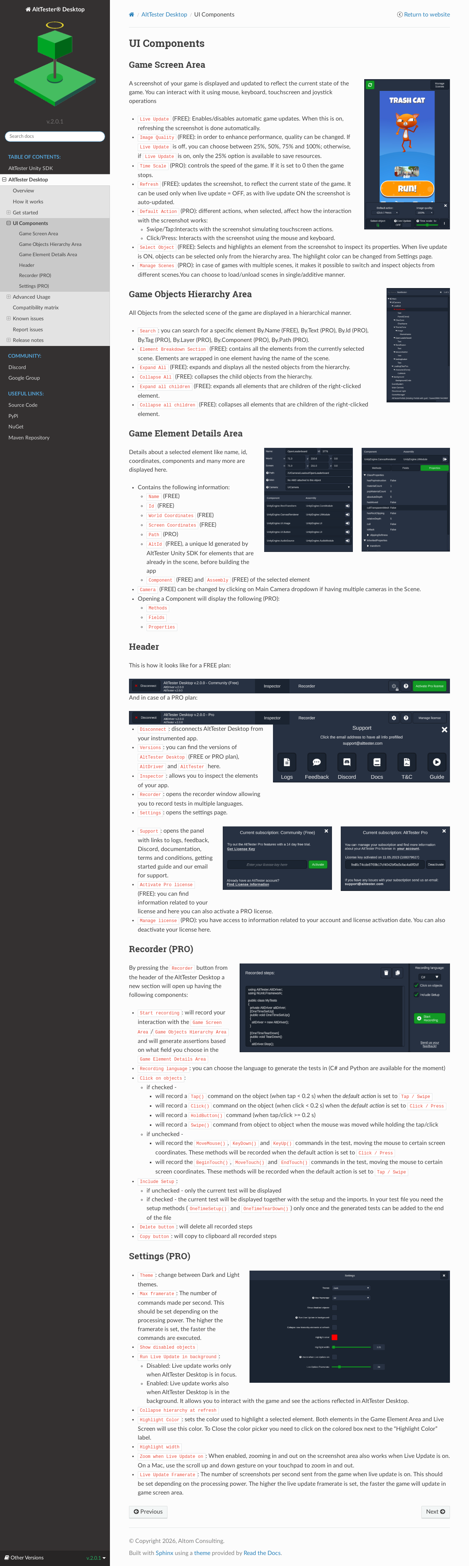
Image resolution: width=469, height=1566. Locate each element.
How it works (28, 201)
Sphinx (164, 1553)
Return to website (427, 15)
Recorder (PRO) (35, 275)
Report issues (28, 329)
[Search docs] (55, 136)
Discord (17, 367)
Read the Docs (262, 1553)
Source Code (22, 405)
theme (202, 1553)
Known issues (25, 319)
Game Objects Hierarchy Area (50, 244)
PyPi (13, 416)
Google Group (24, 378)
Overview (23, 191)
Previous (148, 1512)
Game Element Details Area (48, 255)
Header (26, 265)
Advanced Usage (28, 297)
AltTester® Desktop (55, 60)
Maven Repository (28, 438)
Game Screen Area (38, 234)
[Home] (131, 14)
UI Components (27, 223)
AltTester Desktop (25, 180)
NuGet (15, 427)
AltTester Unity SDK (30, 168)
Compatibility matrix (36, 307)
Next (435, 1512)
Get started (22, 213)
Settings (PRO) (34, 286)
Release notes (25, 340)
